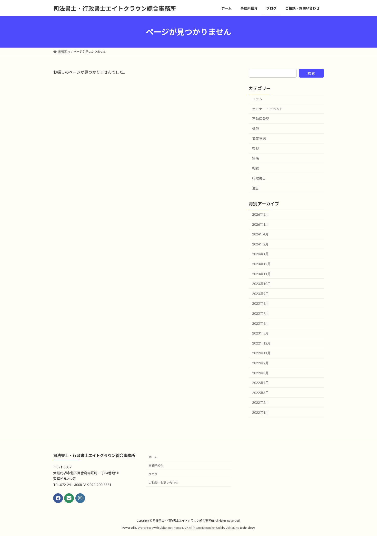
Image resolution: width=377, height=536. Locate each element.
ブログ (153, 474)
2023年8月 (260, 304)
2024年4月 (260, 234)
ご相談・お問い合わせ (163, 483)
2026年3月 (260, 214)
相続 (255, 168)
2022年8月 (260, 373)
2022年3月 (260, 393)
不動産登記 (260, 119)
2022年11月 (261, 353)
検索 (311, 73)
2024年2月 (260, 244)
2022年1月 (260, 412)
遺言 (255, 188)
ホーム (153, 457)
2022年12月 (261, 343)
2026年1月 (260, 224)
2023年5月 (260, 333)
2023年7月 (260, 313)
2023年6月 (260, 323)
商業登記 (259, 139)
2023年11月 (261, 274)
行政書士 (259, 178)
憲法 (255, 158)
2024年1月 (260, 254)
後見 (255, 148)
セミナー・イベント (267, 109)
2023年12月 (261, 264)
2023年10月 (261, 284)
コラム (257, 99)
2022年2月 (260, 403)
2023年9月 (260, 294)
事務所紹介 (156, 465)
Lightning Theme (170, 527)
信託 (255, 129)
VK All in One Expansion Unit (203, 527)
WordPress (145, 527)
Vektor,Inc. (232, 527)
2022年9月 (260, 363)
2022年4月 (260, 383)
